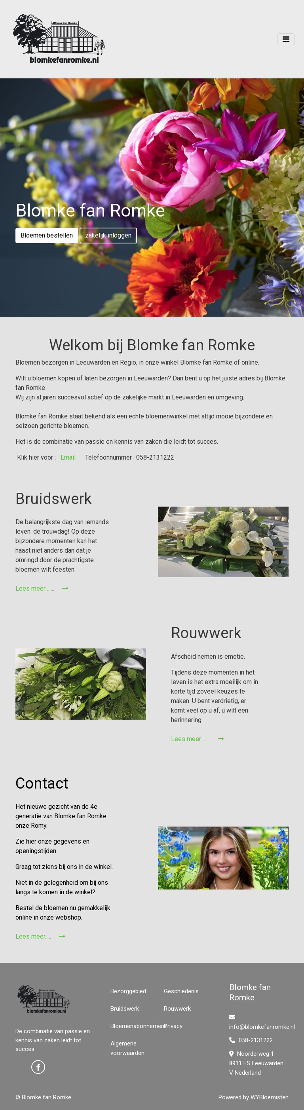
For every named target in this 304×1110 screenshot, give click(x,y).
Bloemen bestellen (47, 235)
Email (67, 457)
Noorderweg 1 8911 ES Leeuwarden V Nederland (256, 1063)
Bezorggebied (128, 991)
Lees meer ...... (41, 588)
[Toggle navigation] (285, 39)
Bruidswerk (124, 1008)
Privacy (173, 1026)
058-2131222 (251, 1040)
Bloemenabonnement (138, 1026)
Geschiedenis (181, 991)
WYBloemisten (270, 1097)
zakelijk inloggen (108, 235)
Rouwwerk (177, 1008)
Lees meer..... (40, 936)
